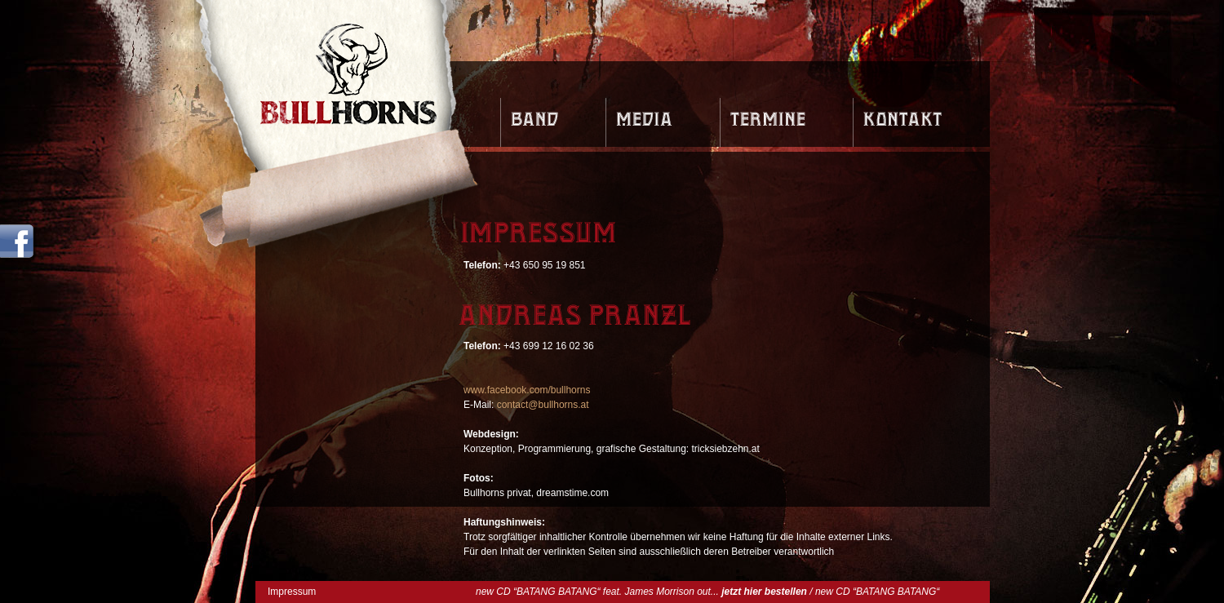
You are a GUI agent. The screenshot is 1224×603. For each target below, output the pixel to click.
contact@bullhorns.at (543, 404)
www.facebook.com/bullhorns (526, 390)
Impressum (292, 591)
